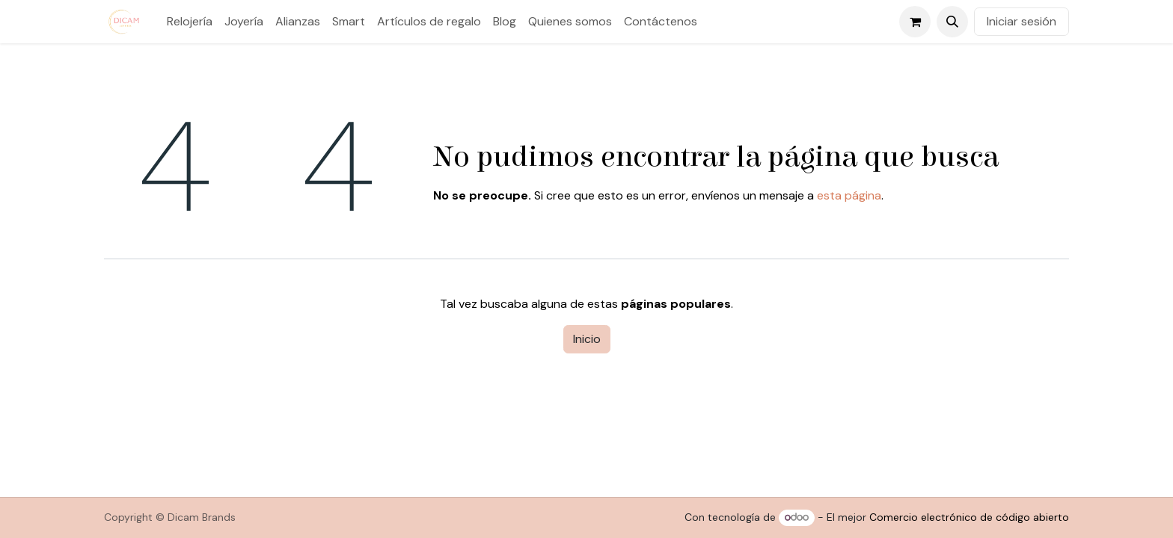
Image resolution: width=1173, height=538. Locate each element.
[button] (952, 21)
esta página (849, 195)
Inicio (587, 339)
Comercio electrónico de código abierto (969, 517)
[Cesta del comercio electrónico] (915, 21)
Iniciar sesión (1021, 21)
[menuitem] (189, 22)
